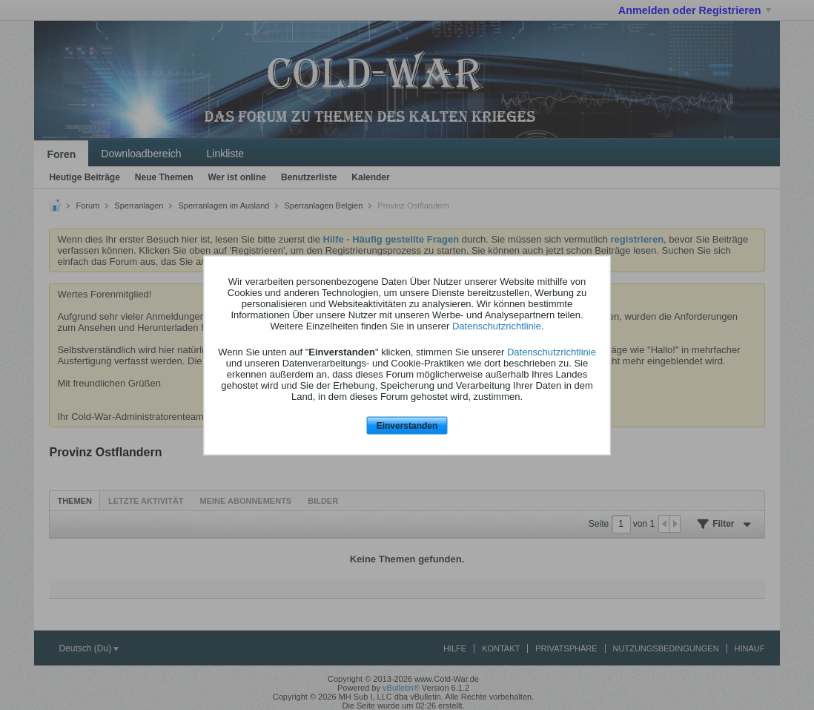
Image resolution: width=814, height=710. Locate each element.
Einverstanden (407, 426)
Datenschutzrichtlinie (496, 326)
